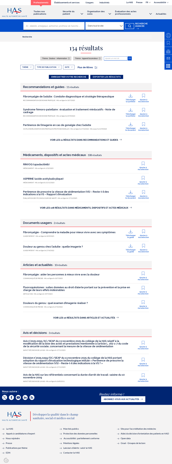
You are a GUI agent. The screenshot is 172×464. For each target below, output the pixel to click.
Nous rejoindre (13, 438)
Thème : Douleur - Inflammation (54, 58)
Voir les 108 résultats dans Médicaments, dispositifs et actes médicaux (86, 208)
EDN (8, 452)
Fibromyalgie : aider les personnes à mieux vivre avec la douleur (61, 274)
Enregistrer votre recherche (68, 77)
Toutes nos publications (40, 12)
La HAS (129, 2)
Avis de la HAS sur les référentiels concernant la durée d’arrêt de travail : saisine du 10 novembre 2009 (74, 376)
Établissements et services (67, 3)
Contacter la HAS (71, 452)
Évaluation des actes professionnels (125, 12)
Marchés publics (71, 428)
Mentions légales (71, 443)
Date (67, 67)
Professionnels (41, 3)
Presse (139, 2)
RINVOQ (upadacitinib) (36, 164)
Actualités (161, 14)
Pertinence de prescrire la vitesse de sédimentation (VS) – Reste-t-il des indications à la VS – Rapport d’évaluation (66, 193)
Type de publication (46, 67)
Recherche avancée (141, 24)
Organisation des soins (96, 12)
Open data (126, 438)
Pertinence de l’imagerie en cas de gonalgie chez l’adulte (57, 125)
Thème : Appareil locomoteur (86, 58)
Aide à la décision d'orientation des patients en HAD (145, 433)
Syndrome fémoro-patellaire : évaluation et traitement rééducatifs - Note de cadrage (69, 111)
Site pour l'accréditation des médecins (138, 428)
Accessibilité (160, 2)
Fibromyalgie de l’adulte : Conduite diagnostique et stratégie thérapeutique (68, 96)
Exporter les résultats (107, 77)
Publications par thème (16, 448)
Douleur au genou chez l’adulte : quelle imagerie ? (53, 246)
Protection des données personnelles (80, 433)
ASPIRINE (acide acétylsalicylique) (43, 178)
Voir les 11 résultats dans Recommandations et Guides (86, 140)
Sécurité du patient (68, 12)
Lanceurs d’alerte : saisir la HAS (77, 448)
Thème (25, 67)
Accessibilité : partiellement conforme (81, 438)
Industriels (104, 3)
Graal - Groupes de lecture (133, 443)
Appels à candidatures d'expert (20, 433)
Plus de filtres (88, 67)
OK (130, 58)
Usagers (89, 3)
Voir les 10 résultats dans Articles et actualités (86, 317)
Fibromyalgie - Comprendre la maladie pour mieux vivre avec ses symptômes (69, 232)
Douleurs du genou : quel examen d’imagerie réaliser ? (55, 303)
